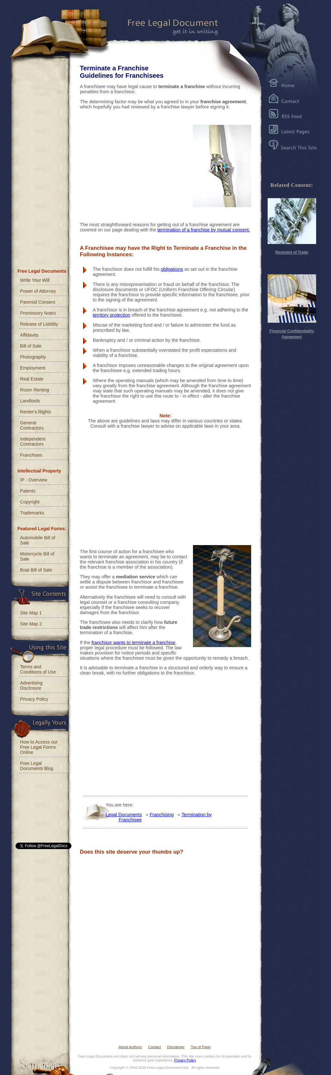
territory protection (111, 315)
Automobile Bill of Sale (37, 540)
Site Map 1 (31, 612)
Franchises (31, 455)
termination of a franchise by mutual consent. (203, 229)
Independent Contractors (32, 441)
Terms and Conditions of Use (38, 669)
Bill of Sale (30, 346)
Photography (33, 357)
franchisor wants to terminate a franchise (133, 642)
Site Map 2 (31, 623)
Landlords (30, 400)
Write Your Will (34, 280)
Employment (32, 367)
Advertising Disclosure (31, 685)
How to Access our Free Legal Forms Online (39, 747)
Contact (154, 1047)
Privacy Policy (34, 699)
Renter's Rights (35, 411)
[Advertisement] (128, 164)
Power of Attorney (38, 291)
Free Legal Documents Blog (36, 766)
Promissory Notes (38, 313)
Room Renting (34, 389)
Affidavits (29, 335)
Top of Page (200, 1047)
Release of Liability (39, 324)
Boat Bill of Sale (36, 570)
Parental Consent (37, 302)
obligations (172, 269)
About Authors (130, 1047)
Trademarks (32, 512)
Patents (28, 490)
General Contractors (32, 425)
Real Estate (32, 378)
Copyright (29, 501)
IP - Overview (33, 479)
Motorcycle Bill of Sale (37, 556)
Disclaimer (176, 1047)
